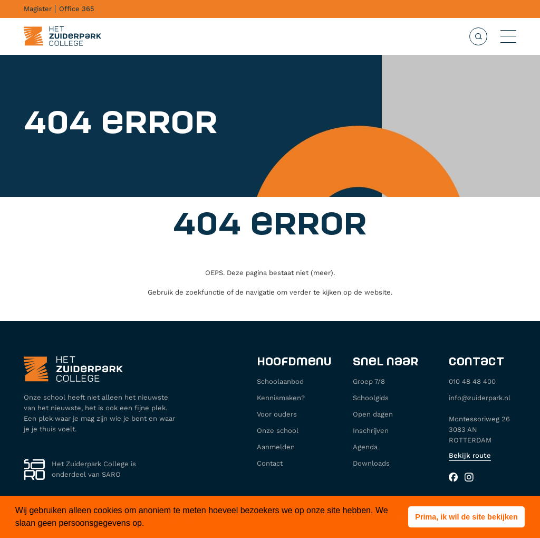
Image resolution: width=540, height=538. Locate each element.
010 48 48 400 (472, 381)
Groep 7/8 (369, 381)
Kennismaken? (281, 398)
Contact (270, 463)
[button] (466, 516)
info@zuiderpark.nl (479, 398)
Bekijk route (470, 455)
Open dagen (373, 414)
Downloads (371, 463)
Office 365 (76, 9)
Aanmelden (276, 447)
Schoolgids (371, 398)
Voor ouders (277, 414)
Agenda (365, 447)
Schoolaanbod (280, 381)
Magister (38, 9)
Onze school (277, 431)
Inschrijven (371, 431)
